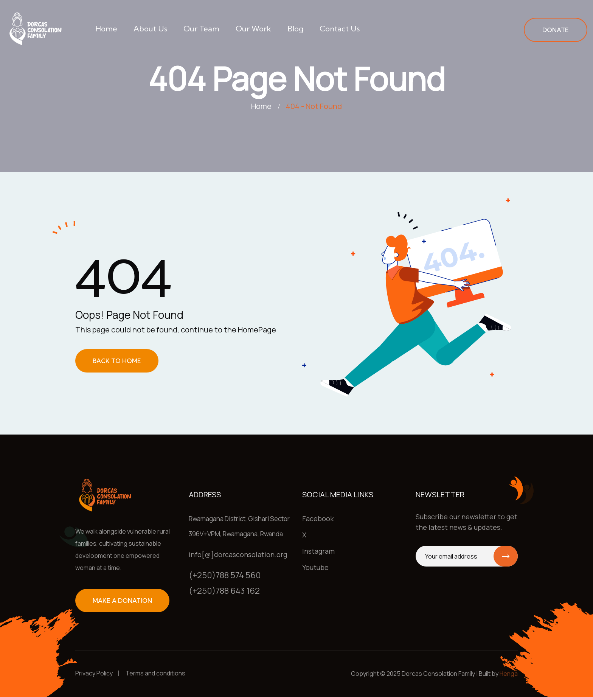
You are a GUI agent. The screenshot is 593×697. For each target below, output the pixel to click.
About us (150, 28)
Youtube (315, 567)
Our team (201, 28)
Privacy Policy (94, 673)
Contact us (340, 28)
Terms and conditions (155, 673)
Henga (509, 673)
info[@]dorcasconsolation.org (238, 554)
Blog (295, 28)
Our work (253, 28)
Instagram (318, 551)
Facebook (318, 518)
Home (106, 28)
